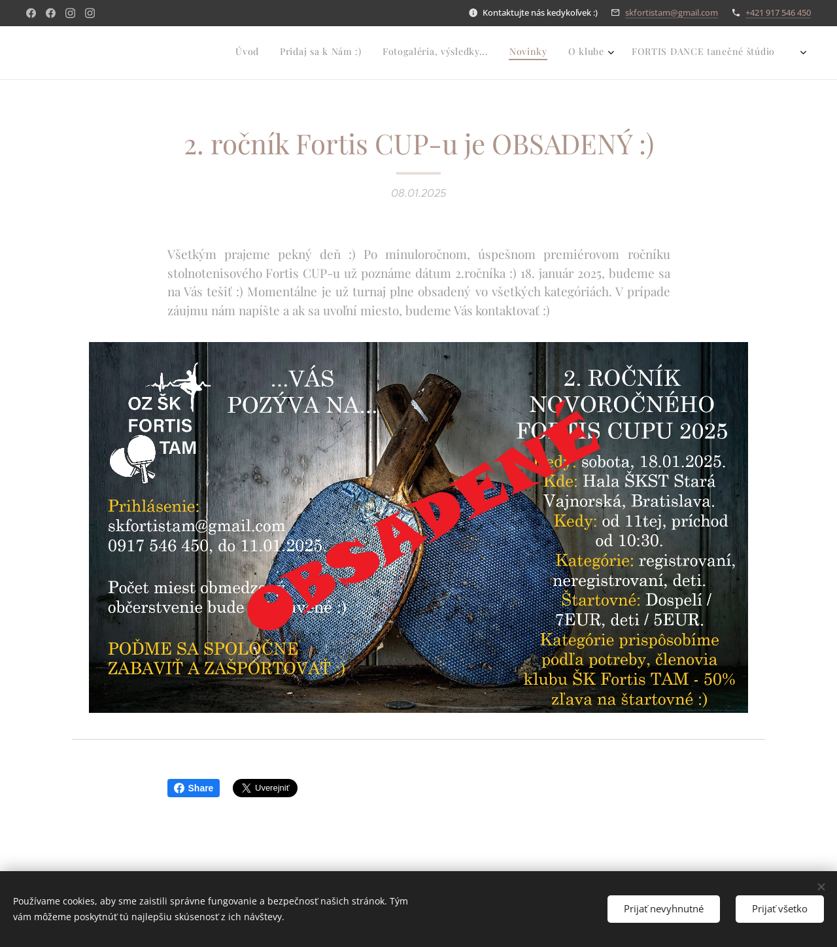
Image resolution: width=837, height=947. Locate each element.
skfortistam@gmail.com (671, 12)
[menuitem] (599, 53)
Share (194, 788)
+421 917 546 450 (778, 12)
